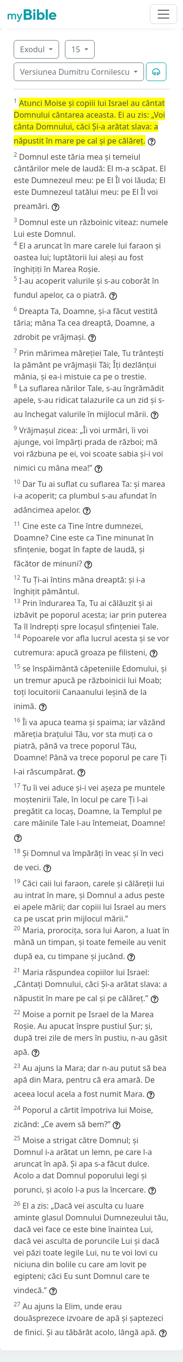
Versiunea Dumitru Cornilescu (76, 71)
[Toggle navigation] (163, 14)
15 (76, 49)
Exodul (33, 49)
